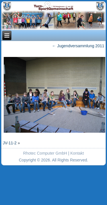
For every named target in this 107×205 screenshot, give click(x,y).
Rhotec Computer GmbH (45, 153)
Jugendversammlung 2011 (78, 46)
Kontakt (77, 153)
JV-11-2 (10, 143)
